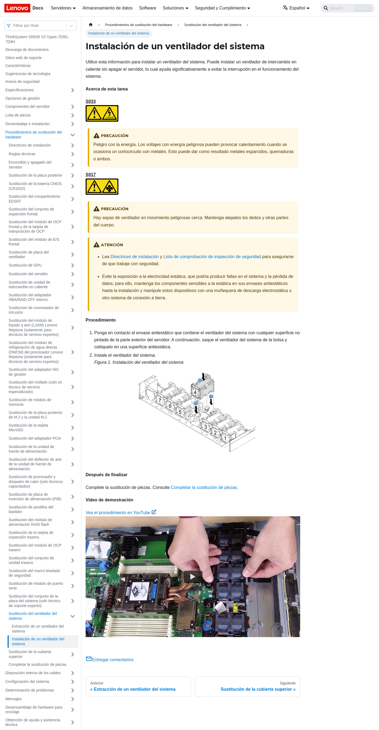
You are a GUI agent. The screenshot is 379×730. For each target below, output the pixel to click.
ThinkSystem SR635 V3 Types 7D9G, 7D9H (37, 39)
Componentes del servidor (27, 106)
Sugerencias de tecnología (27, 74)
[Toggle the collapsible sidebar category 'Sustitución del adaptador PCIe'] (73, 438)
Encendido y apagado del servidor (30, 164)
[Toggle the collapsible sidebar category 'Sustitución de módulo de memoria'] (73, 402)
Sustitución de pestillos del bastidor (31, 509)
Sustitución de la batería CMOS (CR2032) (35, 186)
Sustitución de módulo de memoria (30, 402)
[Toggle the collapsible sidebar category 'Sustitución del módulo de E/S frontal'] (73, 242)
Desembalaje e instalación (27, 124)
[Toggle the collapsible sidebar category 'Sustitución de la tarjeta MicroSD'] (73, 427)
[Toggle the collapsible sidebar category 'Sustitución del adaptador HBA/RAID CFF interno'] (73, 297)
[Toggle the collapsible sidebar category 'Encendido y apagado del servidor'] (73, 164)
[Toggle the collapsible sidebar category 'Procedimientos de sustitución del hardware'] (73, 134)
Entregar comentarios (110, 659)
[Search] (347, 8)
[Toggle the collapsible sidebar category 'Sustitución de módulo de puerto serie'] (73, 586)
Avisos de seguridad (22, 81)
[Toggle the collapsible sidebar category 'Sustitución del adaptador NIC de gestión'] (73, 372)
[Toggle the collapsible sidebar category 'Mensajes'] (73, 699)
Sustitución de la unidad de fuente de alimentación (31, 449)
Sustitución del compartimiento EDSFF (34, 198)
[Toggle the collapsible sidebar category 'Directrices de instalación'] (73, 145)
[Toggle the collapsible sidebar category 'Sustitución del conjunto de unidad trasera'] (73, 560)
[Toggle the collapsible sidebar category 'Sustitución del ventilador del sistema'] (73, 616)
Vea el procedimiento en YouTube (121, 512)
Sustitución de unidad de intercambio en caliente (29, 284)
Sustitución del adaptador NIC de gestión (34, 372)
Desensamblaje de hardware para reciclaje (33, 709)
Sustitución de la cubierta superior (30, 654)
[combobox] (13, 25)
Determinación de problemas (29, 690)
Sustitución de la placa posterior (35, 175)
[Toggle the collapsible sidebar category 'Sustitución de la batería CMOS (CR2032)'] (73, 186)
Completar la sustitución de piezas (37, 664)
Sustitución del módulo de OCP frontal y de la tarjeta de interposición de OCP (35, 226)
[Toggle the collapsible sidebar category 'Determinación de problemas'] (73, 690)
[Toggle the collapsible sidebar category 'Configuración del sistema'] (73, 681)
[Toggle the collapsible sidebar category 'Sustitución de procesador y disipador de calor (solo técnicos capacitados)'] (73, 482)
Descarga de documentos (27, 49)
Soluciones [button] (173, 8)
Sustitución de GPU (25, 265)
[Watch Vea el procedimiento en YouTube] (192, 576)
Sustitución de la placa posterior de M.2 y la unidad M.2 (35, 415)
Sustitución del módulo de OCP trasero (35, 547)
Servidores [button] (61, 8)
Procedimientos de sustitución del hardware (33, 134)
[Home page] (91, 25)
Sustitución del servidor (28, 274)
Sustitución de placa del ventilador (29, 254)
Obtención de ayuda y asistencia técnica (32, 722)
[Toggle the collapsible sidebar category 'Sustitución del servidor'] (73, 274)
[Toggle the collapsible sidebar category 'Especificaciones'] (73, 90)
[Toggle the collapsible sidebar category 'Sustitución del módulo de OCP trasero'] (73, 547)
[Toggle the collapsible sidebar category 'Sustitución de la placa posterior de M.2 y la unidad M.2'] (73, 415)
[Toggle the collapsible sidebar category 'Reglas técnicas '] (73, 154)
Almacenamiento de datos (107, 8)
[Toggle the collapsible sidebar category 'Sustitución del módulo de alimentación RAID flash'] (73, 522)
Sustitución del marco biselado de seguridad (34, 573)
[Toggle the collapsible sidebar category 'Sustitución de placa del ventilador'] (73, 254)
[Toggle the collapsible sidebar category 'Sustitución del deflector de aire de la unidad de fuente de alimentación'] (73, 464)
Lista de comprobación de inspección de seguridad (212, 256)
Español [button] (294, 8)
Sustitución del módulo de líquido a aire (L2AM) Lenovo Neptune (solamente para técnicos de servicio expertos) (34, 327)
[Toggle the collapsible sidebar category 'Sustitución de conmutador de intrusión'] (73, 310)
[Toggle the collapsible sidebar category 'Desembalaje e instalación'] (73, 124)
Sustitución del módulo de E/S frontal (34, 241)
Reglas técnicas (22, 154)
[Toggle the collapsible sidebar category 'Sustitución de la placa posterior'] (73, 175)
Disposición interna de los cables (33, 673)
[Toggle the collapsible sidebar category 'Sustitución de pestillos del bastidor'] (73, 509)
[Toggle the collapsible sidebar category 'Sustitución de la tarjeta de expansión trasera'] (73, 535)
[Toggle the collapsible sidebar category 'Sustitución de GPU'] (73, 265)
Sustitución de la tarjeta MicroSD (28, 427)
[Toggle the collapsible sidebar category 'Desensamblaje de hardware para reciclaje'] (73, 709)
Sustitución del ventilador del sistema (33, 616)
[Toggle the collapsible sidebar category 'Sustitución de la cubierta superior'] (73, 654)
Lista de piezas (18, 115)
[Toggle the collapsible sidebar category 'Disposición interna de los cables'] (73, 673)
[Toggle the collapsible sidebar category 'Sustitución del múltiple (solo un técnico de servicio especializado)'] (73, 387)
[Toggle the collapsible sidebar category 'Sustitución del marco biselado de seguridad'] (73, 573)
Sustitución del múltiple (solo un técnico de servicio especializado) (35, 387)
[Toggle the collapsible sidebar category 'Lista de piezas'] (73, 115)
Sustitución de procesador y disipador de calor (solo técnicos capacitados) (36, 481)
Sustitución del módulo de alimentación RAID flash (30, 522)
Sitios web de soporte (23, 58)
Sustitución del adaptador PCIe (35, 438)
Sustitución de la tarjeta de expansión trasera (31, 535)
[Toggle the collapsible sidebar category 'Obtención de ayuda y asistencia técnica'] (73, 722)
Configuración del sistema (27, 681)
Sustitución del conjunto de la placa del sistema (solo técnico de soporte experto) (34, 601)
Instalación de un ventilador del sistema (38, 641)
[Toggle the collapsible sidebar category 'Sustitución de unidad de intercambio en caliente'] (73, 284)
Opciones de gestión (22, 98)
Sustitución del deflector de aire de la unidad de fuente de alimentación (35, 464)
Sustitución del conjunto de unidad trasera (31, 560)
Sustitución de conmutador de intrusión (34, 310)
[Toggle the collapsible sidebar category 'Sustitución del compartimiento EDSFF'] (73, 199)
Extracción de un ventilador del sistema (38, 628)
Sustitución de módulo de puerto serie (36, 586)
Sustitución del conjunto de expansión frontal (31, 211)
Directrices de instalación (30, 145)
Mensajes (13, 699)
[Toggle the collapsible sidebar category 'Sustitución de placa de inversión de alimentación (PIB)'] (73, 497)
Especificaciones (19, 90)
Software (147, 8)
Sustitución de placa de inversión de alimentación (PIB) (35, 496)
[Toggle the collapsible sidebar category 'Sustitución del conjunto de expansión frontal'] (73, 211)
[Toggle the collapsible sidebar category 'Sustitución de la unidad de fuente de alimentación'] (73, 449)
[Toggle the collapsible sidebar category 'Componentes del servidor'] (73, 106)
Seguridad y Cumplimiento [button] (220, 8)
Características (18, 65)
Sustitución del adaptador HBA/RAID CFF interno (30, 297)
